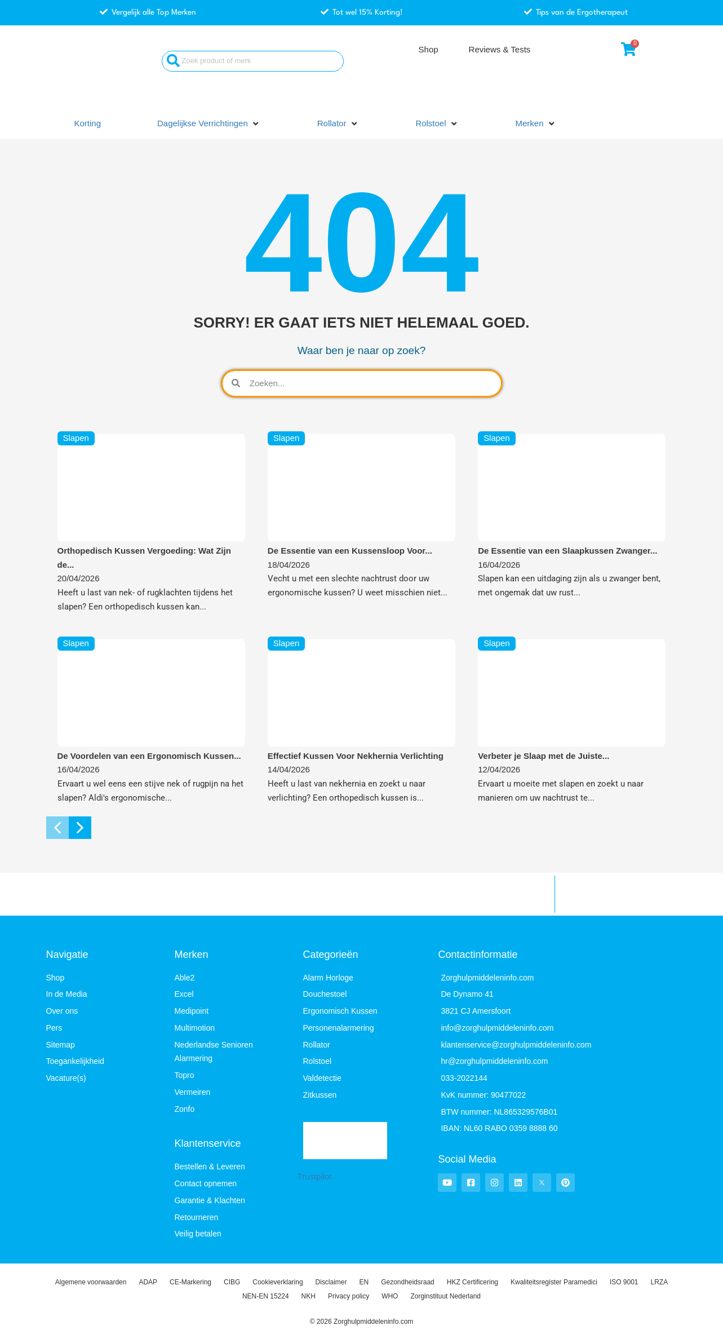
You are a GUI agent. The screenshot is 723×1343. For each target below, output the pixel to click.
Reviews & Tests (500, 49)
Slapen (76, 438)
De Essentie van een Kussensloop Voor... (350, 550)
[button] (209, 124)
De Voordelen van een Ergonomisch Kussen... (149, 756)
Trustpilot (315, 1176)
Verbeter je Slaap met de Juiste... (543, 756)
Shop (428, 49)
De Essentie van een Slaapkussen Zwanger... (567, 550)
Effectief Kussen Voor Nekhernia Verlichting (355, 756)
